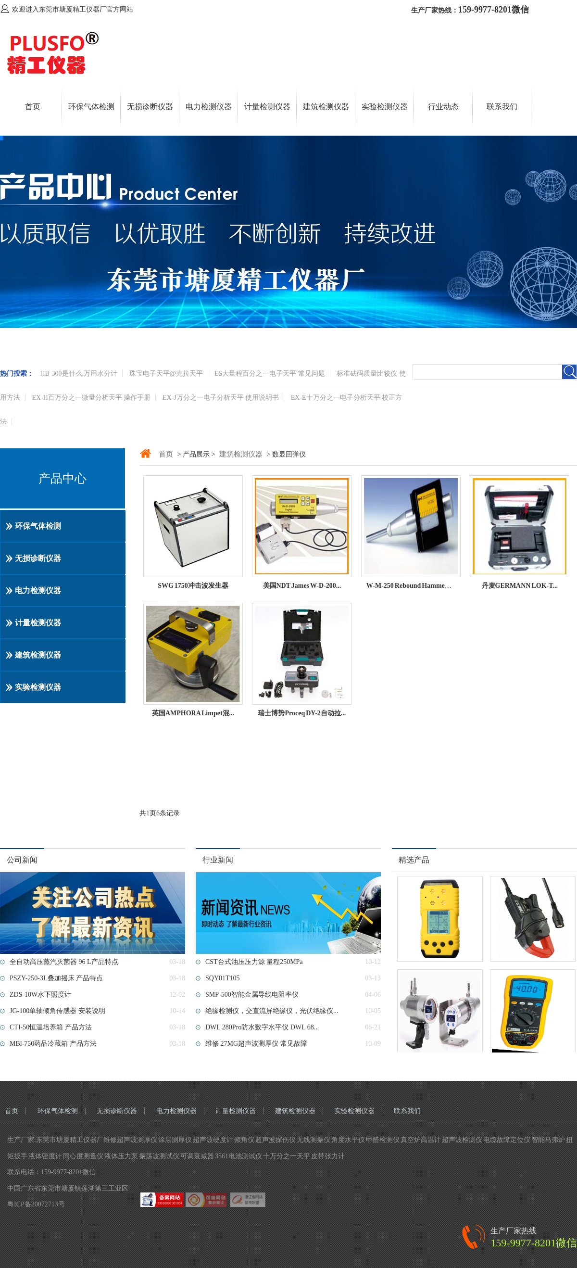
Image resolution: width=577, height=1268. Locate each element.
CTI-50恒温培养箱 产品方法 (51, 1027)
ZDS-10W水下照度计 (40, 994)
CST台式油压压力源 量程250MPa (254, 961)
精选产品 (414, 860)
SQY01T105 (222, 978)
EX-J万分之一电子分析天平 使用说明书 (221, 397)
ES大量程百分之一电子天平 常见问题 (269, 373)
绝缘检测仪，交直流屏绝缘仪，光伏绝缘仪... (272, 1010)
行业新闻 (217, 860)
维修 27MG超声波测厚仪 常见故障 (256, 1043)
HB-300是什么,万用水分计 (79, 373)
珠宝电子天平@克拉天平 (166, 373)
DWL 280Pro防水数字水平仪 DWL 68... (262, 1027)
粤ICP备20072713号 (36, 1204)
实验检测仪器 (385, 106)
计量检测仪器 (267, 106)
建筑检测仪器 (326, 106)
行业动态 (443, 106)
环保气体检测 (91, 106)
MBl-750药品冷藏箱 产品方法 (53, 1043)
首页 (32, 106)
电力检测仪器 (209, 106)
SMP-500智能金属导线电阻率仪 (252, 994)
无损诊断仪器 (150, 106)
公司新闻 (22, 860)
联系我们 (502, 106)
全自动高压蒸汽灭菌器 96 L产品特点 (64, 961)
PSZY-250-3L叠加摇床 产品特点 (56, 978)
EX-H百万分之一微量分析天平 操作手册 (91, 397)
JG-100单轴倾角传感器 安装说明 (57, 1010)
